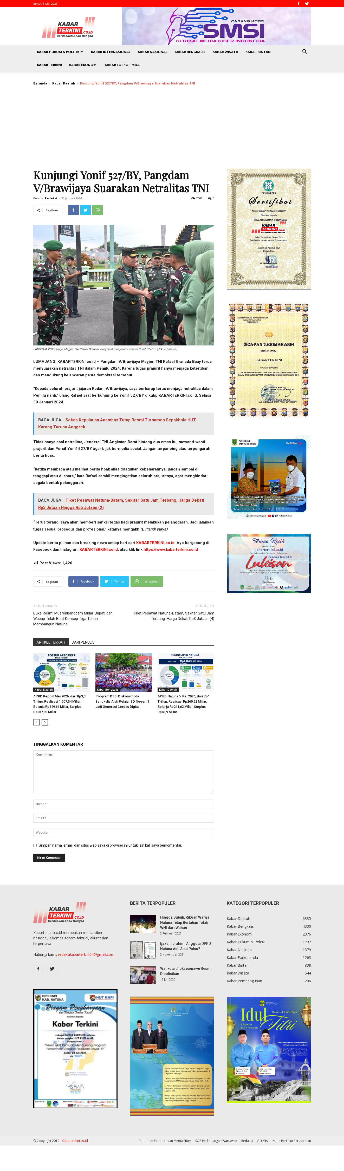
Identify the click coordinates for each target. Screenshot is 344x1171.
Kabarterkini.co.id (75, 1141)
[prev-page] (36, 722)
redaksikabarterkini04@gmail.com (86, 954)
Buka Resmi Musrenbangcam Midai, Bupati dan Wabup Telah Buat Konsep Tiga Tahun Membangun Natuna (73, 618)
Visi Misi (262, 1141)
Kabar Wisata (225, 51)
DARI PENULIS (83, 642)
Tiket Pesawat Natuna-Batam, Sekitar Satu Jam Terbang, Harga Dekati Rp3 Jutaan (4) (173, 616)
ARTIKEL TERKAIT (51, 642)
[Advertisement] (172, 129)
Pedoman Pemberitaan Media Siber (165, 1141)
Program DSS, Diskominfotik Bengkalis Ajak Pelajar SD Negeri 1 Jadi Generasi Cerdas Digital (122, 701)
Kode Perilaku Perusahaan (291, 1141)
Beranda (40, 83)
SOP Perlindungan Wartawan (216, 1141)
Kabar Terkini (49, 64)
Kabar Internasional (111, 51)
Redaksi (51, 198)
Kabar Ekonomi (83, 64)
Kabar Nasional (152, 51)
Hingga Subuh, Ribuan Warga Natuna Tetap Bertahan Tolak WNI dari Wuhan (184, 922)
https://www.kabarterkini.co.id (171, 549)
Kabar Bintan (258, 51)
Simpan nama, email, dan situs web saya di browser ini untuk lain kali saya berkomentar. (110, 845)
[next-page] (45, 722)
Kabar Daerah (63, 83)
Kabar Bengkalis (190, 51)
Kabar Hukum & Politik (60, 51)
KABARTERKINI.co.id (155, 542)
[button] (304, 52)
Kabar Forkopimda (122, 64)
